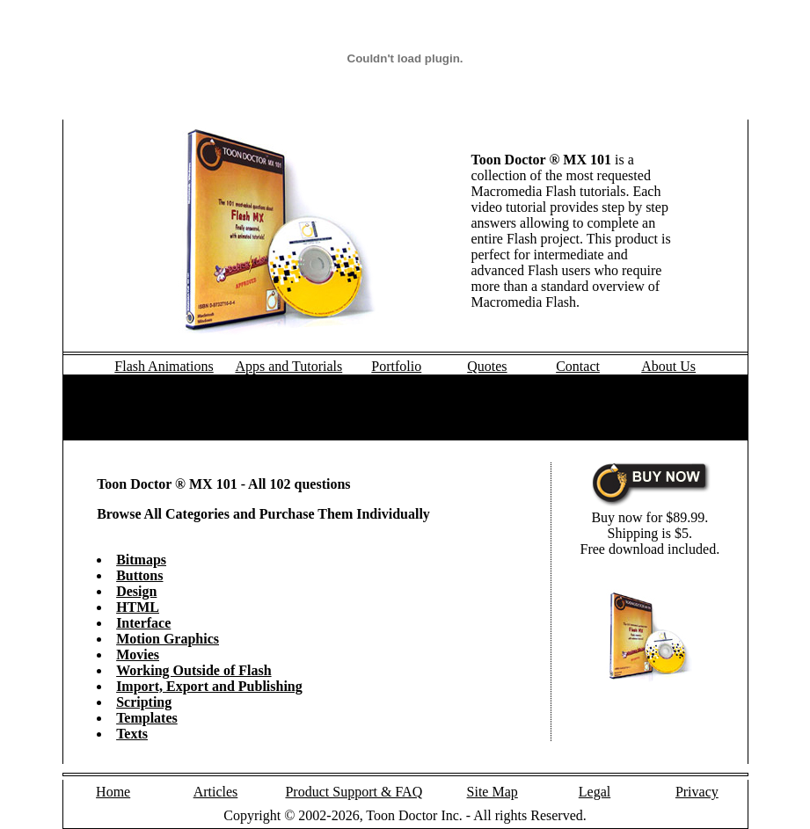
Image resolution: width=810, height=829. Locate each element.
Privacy (697, 791)
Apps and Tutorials (288, 366)
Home (113, 791)
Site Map (492, 791)
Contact (578, 366)
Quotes (487, 366)
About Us (668, 366)
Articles (215, 791)
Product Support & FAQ (353, 791)
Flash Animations (163, 366)
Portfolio (396, 366)
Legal (594, 791)
